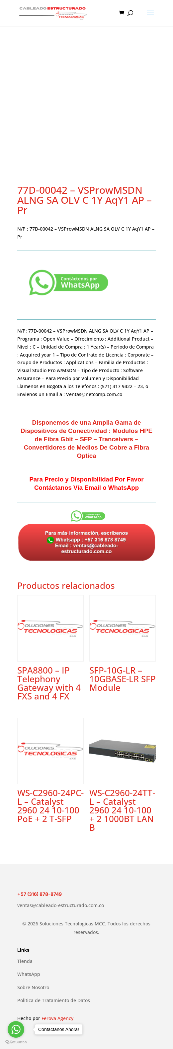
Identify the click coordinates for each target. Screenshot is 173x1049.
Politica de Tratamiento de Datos (53, 1000)
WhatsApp (28, 974)
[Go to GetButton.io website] (16, 1042)
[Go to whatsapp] (16, 1029)
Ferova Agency (57, 1018)
